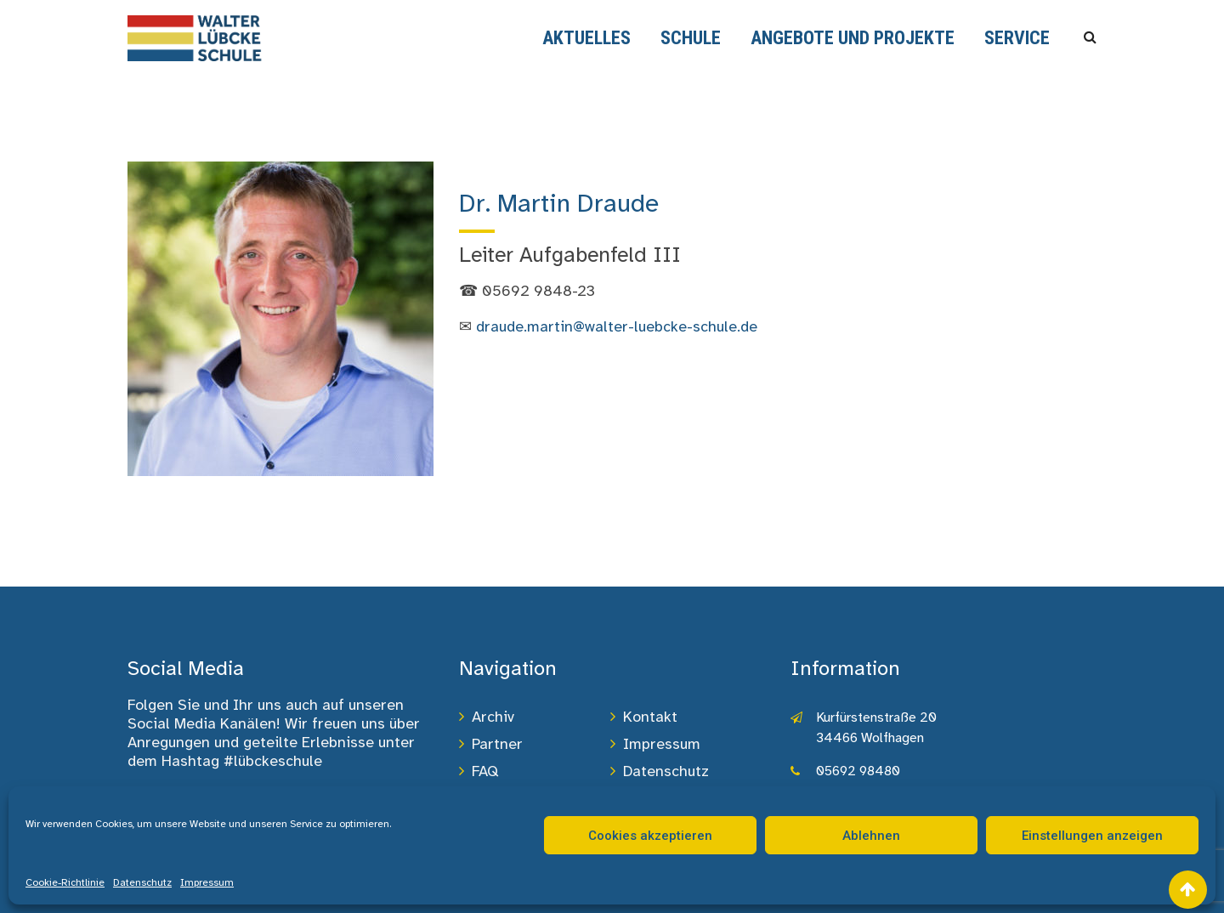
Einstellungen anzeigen (1092, 835)
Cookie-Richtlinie (65, 882)
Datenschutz (142, 882)
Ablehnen (871, 835)
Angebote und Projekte (853, 37)
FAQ (485, 771)
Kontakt (650, 716)
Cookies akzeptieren (650, 835)
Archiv (493, 716)
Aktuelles (586, 37)
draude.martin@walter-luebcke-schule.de (616, 326)
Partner (497, 743)
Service (1017, 37)
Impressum (207, 882)
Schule (690, 37)
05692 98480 (858, 771)
